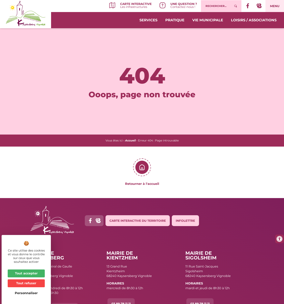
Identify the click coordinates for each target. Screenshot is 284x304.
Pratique (174, 20)
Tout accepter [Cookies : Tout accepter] (26, 273)
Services (148, 20)
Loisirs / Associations (254, 20)
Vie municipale (207, 20)
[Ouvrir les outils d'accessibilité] (279, 239)
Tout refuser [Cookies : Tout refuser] (26, 283)
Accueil (130, 140)
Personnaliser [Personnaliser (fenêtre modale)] (26, 293)
